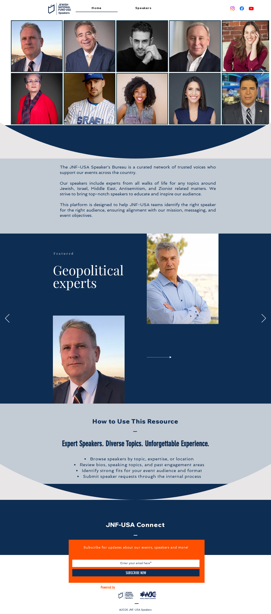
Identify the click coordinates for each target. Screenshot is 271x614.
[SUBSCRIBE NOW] (135, 572)
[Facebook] (242, 8)
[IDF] (133, 394)
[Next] (264, 318)
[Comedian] (141, 394)
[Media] (135, 394)
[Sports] (143, 394)
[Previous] (7, 318)
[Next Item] (262, 72)
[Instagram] (232, 8)
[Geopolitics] (128, 394)
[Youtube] (251, 8)
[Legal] (138, 394)
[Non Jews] (130, 394)
